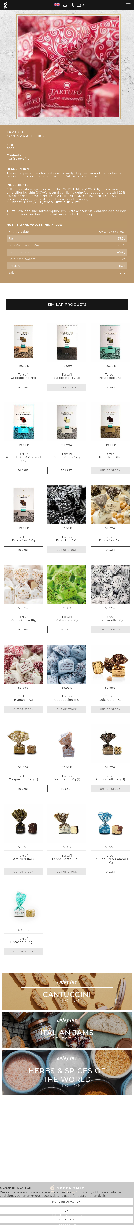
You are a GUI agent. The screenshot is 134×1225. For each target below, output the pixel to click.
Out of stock (67, 387)
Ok (67, 1210)
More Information (66, 1202)
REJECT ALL (66, 1219)
